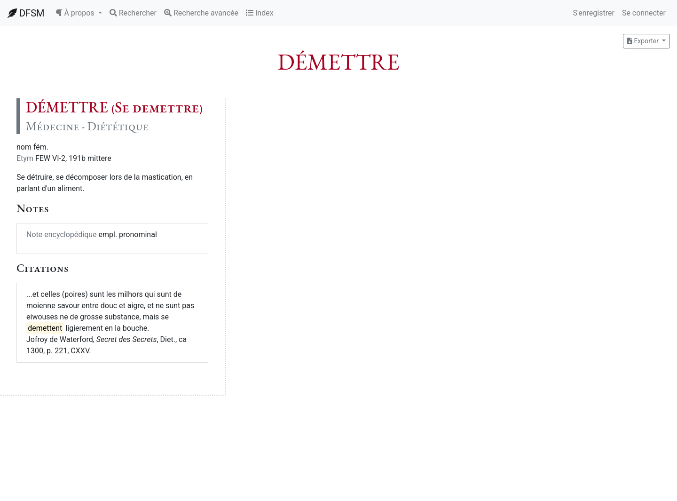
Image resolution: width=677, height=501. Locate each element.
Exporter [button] (643, 41)
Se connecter (644, 12)
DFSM (26, 13)
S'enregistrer (593, 12)
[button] (78, 13)
